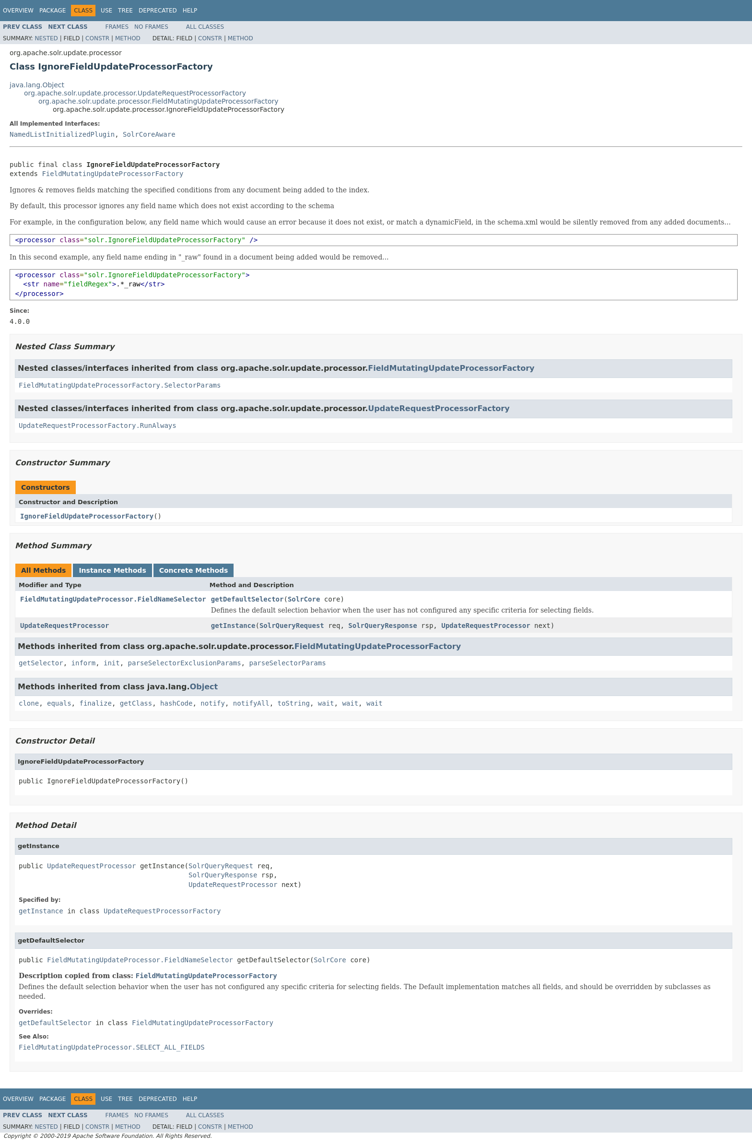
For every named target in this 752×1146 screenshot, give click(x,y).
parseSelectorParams (287, 663)
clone (29, 703)
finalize (95, 703)
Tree (125, 10)
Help (190, 10)
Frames (117, 27)
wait (326, 703)
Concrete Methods (193, 570)
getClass (136, 703)
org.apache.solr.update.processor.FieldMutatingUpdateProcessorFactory (158, 101)
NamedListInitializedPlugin (62, 134)
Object (204, 686)
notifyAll (251, 703)
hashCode (176, 703)
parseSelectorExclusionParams (184, 663)
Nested (46, 38)
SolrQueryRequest (291, 625)
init (112, 663)
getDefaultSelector (247, 599)
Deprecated (158, 10)
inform (83, 663)
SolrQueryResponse (382, 625)
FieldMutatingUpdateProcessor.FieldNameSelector (113, 599)
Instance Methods (112, 570)
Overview (18, 10)
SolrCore (304, 599)
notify (212, 703)
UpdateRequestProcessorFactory (438, 408)
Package (52, 10)
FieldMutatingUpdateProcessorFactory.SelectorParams (120, 385)
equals (59, 703)
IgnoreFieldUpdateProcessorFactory (86, 516)
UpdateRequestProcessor (64, 625)
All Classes (205, 27)
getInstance (233, 625)
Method (128, 38)
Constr (97, 38)
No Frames (151, 27)
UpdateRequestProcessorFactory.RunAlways (97, 425)
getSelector (41, 663)
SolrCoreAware (149, 134)
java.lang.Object (37, 85)
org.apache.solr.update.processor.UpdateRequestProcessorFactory (135, 93)
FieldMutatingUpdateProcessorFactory (112, 173)
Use (106, 10)
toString (294, 703)
